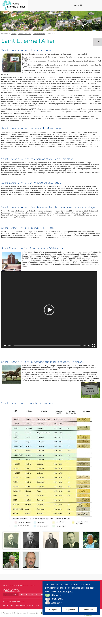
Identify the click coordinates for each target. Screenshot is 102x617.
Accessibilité (33, 613)
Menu (76, 5)
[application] (49, 309)
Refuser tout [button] (88, 610)
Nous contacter (29, 594)
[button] (49, 309)
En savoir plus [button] (65, 591)
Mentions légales (20, 613)
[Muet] (89, 345)
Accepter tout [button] (69, 610)
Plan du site (7, 613)
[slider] (47, 345)
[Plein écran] (93, 345)
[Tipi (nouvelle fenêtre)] (84, 25)
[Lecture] (4, 345)
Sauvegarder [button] (53, 610)
